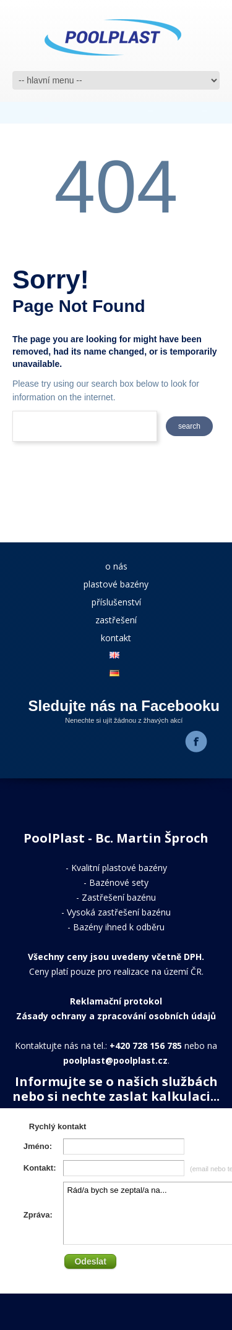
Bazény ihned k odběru (119, 927)
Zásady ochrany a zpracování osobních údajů (116, 1016)
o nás (116, 566)
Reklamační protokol (116, 1001)
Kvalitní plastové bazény (119, 867)
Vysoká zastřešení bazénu (119, 912)
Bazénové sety (118, 882)
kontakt (116, 638)
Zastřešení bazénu (119, 897)
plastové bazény (116, 584)
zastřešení (116, 620)
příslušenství (116, 602)
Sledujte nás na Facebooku (124, 705)
